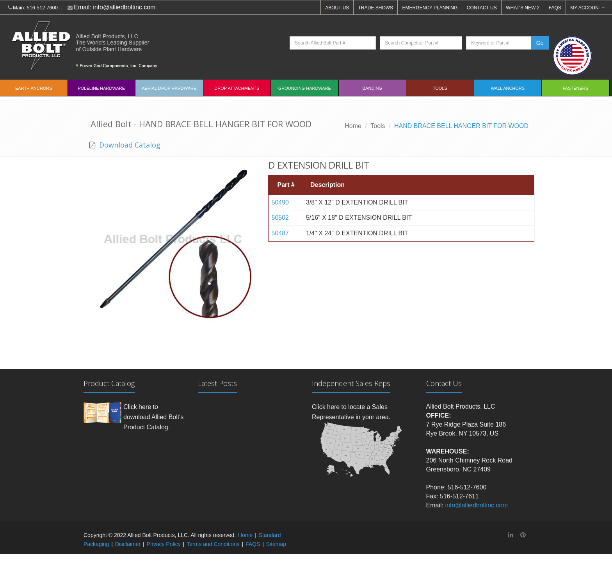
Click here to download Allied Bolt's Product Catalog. (153, 417)
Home (353, 126)
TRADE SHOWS (375, 8)
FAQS (555, 8)
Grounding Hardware (304, 88)
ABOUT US (337, 8)
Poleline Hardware (101, 88)
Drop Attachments (236, 88)
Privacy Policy (164, 544)
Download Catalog (128, 144)
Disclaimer (128, 544)
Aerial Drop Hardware (169, 88)
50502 (280, 217)
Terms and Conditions (213, 544)
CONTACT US (482, 8)
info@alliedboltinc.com (124, 7)
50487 (280, 233)
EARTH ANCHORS (33, 88)
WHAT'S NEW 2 (522, 8)
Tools (440, 88)
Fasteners (575, 88)
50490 (280, 202)
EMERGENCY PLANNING (430, 8)
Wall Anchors (508, 88)
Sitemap (276, 544)
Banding (372, 88)
